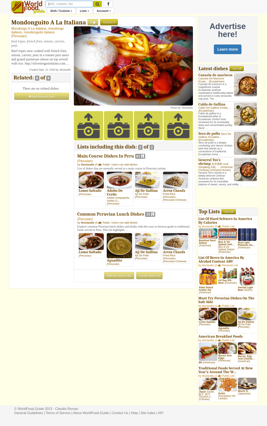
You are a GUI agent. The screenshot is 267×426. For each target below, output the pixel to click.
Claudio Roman (66, 409)
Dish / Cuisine (61, 11)
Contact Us (120, 413)
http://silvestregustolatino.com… (47, 63)
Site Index (148, 413)
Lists (84, 11)
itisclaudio (65, 69)
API (160, 413)
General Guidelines (28, 413)
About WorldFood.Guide (91, 413)
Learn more (227, 49)
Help (134, 413)
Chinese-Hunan (220, 170)
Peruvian (19, 36)
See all (236, 68)
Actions (109, 22)
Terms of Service (58, 413)
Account (104, 11)
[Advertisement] (41, 166)
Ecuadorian (216, 81)
